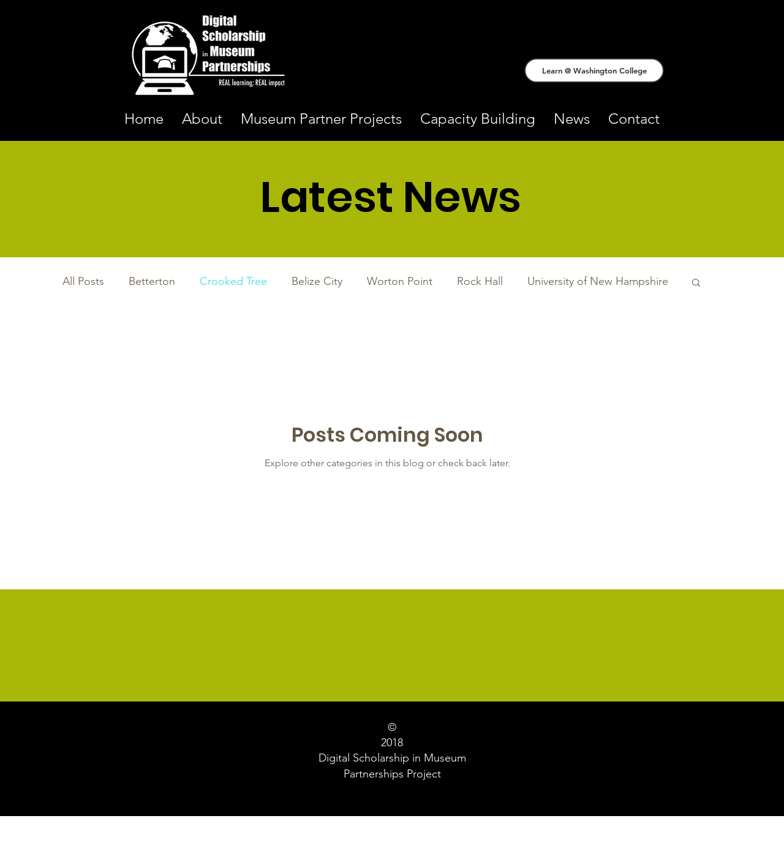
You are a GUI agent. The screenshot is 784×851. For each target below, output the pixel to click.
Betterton (152, 281)
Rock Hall (480, 281)
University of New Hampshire (597, 281)
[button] (696, 283)
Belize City (317, 281)
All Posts (83, 281)
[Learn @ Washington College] (594, 70)
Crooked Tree (233, 281)
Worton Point (399, 281)
